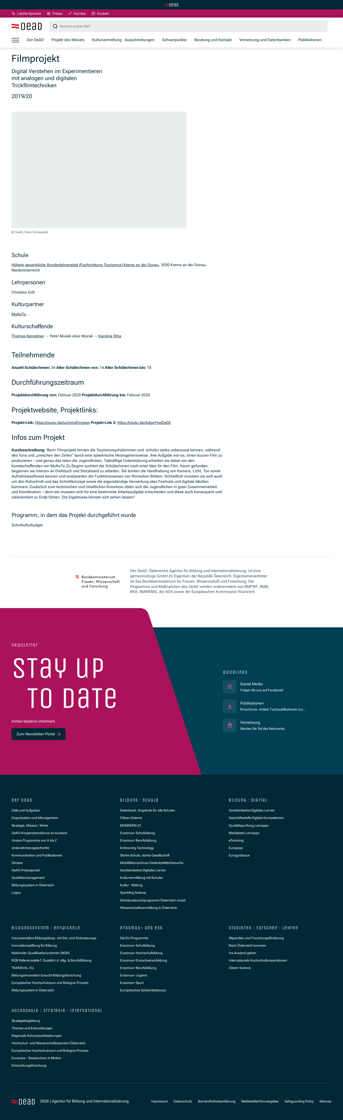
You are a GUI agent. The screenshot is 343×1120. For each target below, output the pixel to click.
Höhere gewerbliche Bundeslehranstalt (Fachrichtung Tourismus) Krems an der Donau (85, 265)
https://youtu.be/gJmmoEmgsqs (62, 423)
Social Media (262, 684)
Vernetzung (250, 722)
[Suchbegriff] (188, 26)
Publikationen (252, 703)
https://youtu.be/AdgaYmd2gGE (144, 423)
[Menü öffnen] (15, 40)
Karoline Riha (109, 336)
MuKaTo (19, 314)
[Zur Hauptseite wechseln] (171, 5)
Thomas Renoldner (28, 336)
